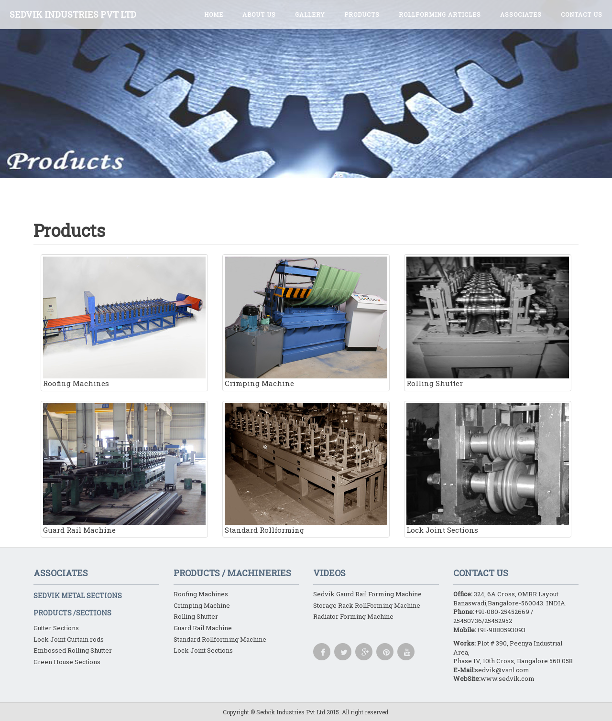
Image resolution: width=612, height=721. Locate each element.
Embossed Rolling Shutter (72, 650)
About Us (259, 14)
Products (362, 14)
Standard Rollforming (306, 469)
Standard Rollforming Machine (220, 639)
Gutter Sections (56, 628)
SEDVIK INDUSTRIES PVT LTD (73, 14)
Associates (521, 14)
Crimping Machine (306, 322)
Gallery (310, 14)
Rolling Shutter (487, 322)
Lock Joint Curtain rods (68, 639)
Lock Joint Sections (487, 469)
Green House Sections (66, 661)
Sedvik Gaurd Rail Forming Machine (367, 594)
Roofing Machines (124, 322)
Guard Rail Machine (124, 469)
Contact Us (581, 14)
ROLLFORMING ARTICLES (440, 14)
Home (213, 14)
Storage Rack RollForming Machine (366, 605)
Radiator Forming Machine (353, 616)
